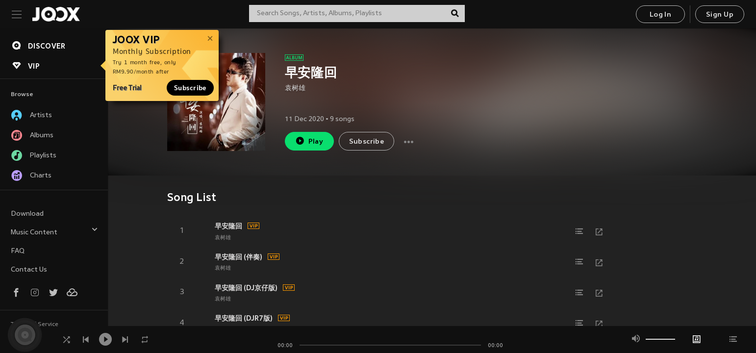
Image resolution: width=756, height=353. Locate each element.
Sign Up (719, 15)
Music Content (54, 231)
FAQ (18, 251)
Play (309, 141)
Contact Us (29, 270)
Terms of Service (34, 324)
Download (27, 214)
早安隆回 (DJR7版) (244, 318)
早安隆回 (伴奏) (238, 257)
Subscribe (190, 88)
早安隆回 (228, 226)
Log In (660, 15)
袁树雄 (295, 88)
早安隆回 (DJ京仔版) (246, 288)
